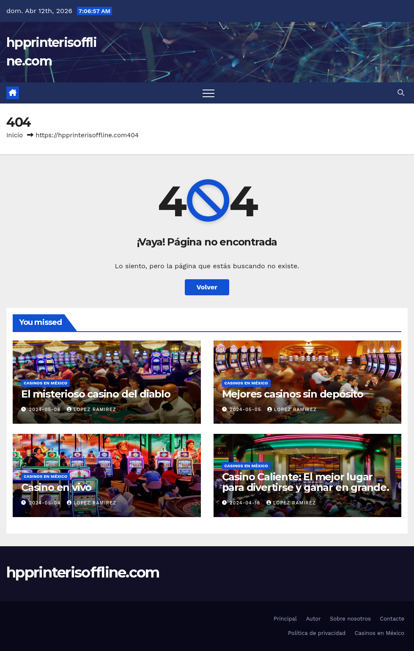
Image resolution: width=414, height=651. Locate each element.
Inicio (14, 135)
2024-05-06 (46, 409)
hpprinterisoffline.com (82, 572)
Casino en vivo (56, 487)
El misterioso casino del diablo (95, 394)
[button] (401, 93)
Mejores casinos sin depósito (292, 394)
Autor (313, 619)
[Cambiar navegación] (208, 93)
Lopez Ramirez (91, 409)
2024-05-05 (246, 409)
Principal (285, 619)
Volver (207, 287)
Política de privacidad (316, 633)
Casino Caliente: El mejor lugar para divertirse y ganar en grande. (305, 482)
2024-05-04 (46, 503)
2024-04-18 (246, 503)
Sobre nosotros (350, 619)
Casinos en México (45, 383)
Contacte (392, 619)
